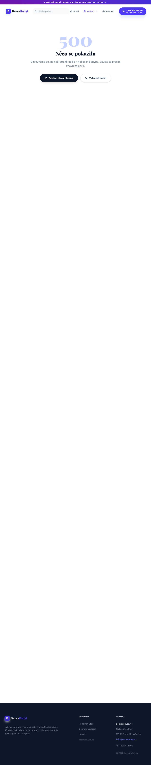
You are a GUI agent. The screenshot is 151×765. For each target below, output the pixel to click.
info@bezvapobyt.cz (126, 742)
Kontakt (82, 737)
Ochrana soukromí (87, 732)
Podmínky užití (86, 727)
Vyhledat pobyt (95, 78)
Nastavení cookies (86, 743)
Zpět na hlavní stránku (58, 78)
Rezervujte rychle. (96, 2)
